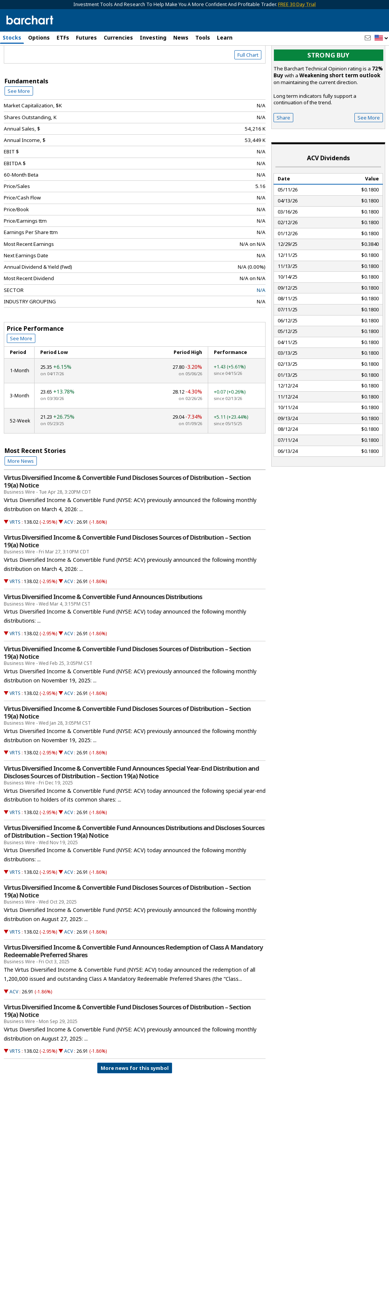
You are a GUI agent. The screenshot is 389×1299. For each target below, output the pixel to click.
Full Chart (247, 87)
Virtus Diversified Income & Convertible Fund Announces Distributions (103, 629)
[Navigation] (69, 65)
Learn (224, 37)
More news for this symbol (135, 1100)
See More (19, 123)
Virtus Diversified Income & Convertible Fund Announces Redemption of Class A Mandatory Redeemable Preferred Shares (133, 983)
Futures (86, 37)
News (180, 37)
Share (283, 150)
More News (21, 493)
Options (39, 37)
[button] (381, 38)
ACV (68, 554)
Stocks (12, 37)
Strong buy (328, 87)
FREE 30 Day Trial (297, 4)
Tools (202, 37)
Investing (153, 37)
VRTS (15, 554)
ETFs (63, 37)
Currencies (118, 37)
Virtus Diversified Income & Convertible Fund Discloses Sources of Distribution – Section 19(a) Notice (127, 513)
